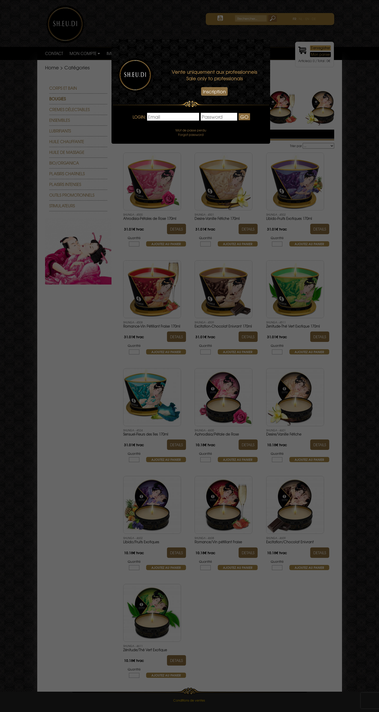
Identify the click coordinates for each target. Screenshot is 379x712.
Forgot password (190, 134)
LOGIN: (139, 117)
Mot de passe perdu (191, 130)
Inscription (214, 91)
